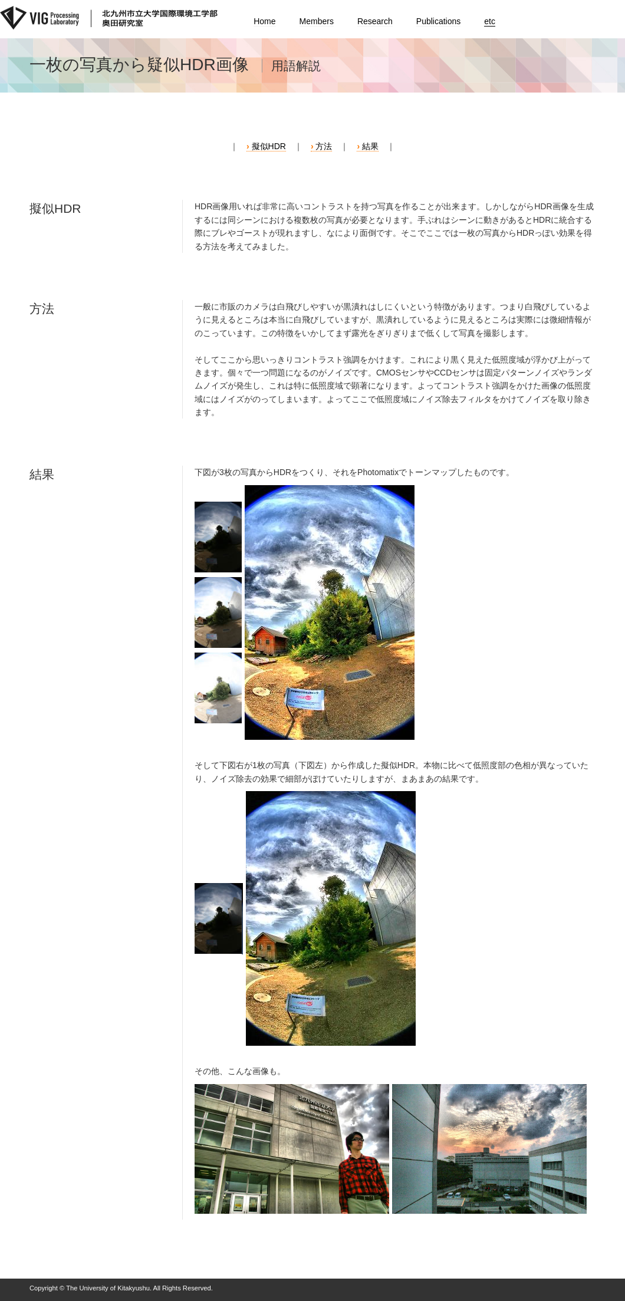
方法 (323, 146)
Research (375, 21)
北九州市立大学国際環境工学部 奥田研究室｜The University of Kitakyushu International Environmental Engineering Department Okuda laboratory (109, 19)
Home (264, 21)
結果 (370, 146)
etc (489, 21)
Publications (438, 21)
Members (317, 21)
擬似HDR (269, 146)
